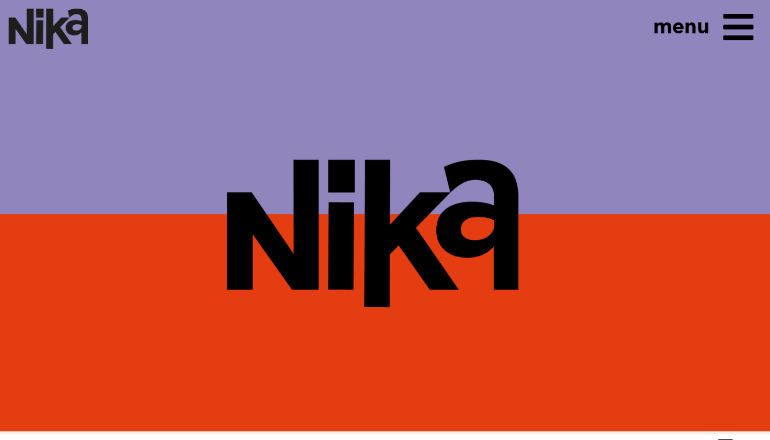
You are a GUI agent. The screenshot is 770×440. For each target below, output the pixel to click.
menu (681, 26)
